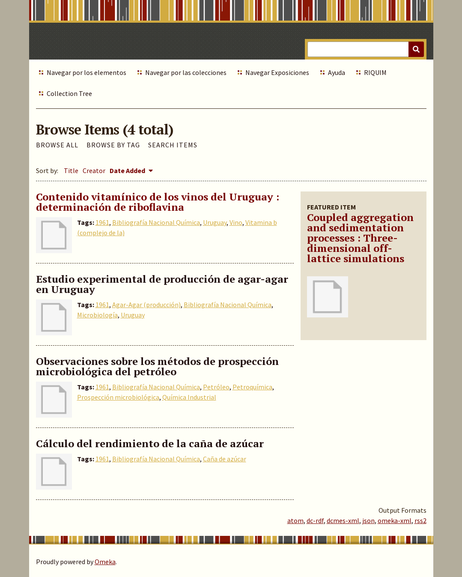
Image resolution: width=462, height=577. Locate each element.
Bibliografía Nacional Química (156, 222)
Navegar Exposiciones (277, 72)
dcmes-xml (343, 520)
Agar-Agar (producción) (146, 304)
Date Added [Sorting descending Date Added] (128, 170)
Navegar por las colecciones (186, 72)
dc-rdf (315, 520)
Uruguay (215, 222)
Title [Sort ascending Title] (71, 170)
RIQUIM (375, 72)
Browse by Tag (113, 145)
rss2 (420, 520)
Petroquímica (252, 387)
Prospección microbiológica (118, 397)
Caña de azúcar (224, 458)
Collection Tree (69, 93)
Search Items (172, 145)
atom (295, 520)
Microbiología (97, 315)
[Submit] (416, 49)
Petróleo (216, 387)
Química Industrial (189, 397)
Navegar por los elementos (86, 72)
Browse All (57, 145)
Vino (236, 222)
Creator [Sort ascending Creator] (94, 170)
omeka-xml (394, 520)
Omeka (105, 561)
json (368, 520)
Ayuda (336, 72)
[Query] (365, 49)
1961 (102, 222)
